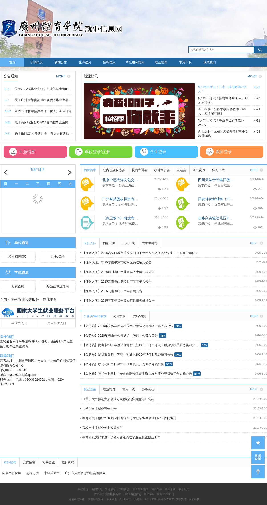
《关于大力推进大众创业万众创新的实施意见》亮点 (117, 399)
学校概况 (36, 62)
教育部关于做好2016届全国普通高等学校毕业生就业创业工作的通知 (128, 418)
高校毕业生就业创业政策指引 (101, 427)
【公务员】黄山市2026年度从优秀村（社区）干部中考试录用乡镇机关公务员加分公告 (140, 345)
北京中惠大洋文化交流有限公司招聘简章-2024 (120, 180)
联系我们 (209, 62)
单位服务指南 (135, 62)
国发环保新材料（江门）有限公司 (216, 199)
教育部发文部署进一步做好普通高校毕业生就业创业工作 (120, 437)
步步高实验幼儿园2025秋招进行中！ (216, 218)
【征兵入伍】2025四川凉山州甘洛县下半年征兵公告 (117, 272)
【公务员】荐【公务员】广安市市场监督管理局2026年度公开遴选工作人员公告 (136, 373)
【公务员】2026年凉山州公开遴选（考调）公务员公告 (119, 335)
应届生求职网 (11, 473)
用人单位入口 (56, 323)
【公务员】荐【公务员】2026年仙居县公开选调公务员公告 (122, 364)
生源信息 (85, 62)
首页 (12, 62)
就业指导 (161, 62)
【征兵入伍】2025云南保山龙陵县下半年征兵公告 (116, 281)
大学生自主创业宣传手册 (98, 408)
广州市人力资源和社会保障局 (85, 473)
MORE (64, 76)
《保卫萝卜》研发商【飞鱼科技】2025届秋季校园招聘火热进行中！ (120, 218)
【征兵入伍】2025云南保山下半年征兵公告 (111, 291)
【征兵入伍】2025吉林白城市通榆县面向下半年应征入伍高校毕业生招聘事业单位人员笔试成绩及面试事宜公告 (140, 253)
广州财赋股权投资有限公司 (120, 199)
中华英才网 (52, 473)
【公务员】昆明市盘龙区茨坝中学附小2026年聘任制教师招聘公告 (126, 354)
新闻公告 (61, 62)
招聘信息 (109, 62)
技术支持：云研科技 (188, 499)
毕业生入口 (19, 323)
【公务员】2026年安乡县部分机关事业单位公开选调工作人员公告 (126, 326)
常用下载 (185, 62)
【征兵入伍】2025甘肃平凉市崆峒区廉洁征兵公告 (116, 262)
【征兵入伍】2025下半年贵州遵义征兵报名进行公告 (117, 300)
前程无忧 (32, 473)
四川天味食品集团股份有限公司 (216, 180)
